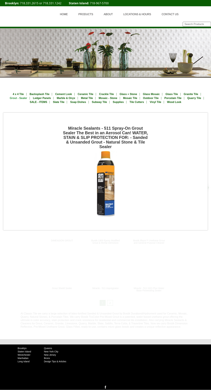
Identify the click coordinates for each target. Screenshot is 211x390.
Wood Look (174, 102)
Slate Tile (58, 102)
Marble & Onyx (66, 98)
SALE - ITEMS (38, 102)
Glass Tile (172, 94)
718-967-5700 (99, 3)
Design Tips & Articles (55, 361)
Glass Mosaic (151, 94)
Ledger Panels (42, 98)
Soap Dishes (78, 102)
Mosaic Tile (130, 98)
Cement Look (63, 94)
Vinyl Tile (155, 102)
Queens (48, 348)
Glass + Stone (128, 94)
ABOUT (108, 14)
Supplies (118, 102)
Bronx (47, 358)
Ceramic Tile (85, 94)
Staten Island (24, 351)
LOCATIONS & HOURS (137, 14)
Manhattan (23, 358)
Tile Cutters (137, 102)
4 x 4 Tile (18, 94)
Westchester (24, 355)
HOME (64, 14)
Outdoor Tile (151, 98)
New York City (51, 351)
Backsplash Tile (40, 94)
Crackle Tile (106, 94)
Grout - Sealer (18, 98)
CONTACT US (170, 14)
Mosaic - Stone (108, 98)
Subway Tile (99, 102)
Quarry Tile (194, 98)
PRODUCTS (85, 14)
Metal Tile (87, 98)
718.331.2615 (29, 3)
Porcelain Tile (173, 98)
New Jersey (50, 355)
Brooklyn (22, 348)
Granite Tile (191, 94)
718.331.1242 (52, 3)
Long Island (23, 361)
